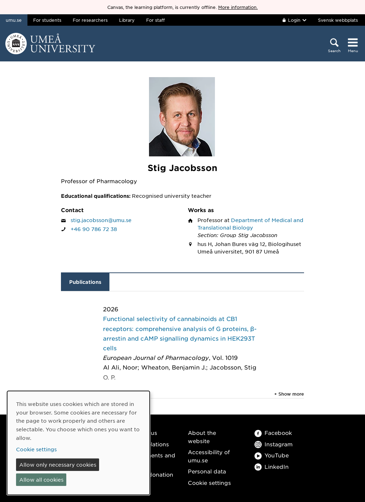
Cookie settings (209, 482)
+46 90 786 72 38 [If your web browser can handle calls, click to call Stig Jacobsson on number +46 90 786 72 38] (94, 229)
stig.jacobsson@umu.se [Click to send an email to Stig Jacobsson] (101, 220)
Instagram (274, 444)
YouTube (272, 455)
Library (127, 20)
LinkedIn (272, 466)
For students (47, 20)
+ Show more (289, 394)
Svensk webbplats (338, 20)
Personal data (207, 471)
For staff (155, 20)
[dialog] (78, 443)
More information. (238, 7)
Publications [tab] (85, 282)
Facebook (273, 432)
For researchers (90, 20)
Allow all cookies (41, 479)
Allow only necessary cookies (57, 464)
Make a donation (150, 474)
